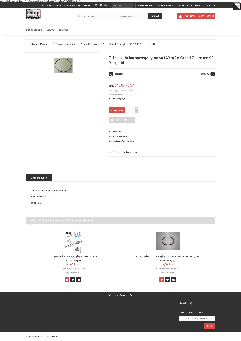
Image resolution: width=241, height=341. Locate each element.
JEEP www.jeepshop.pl (63, 44)
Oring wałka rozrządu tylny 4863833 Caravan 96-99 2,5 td (168, 256)
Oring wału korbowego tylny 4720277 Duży (73, 256)
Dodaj (209, 325)
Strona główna (34, 29)
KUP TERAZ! (117, 110)
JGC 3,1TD (135, 44)
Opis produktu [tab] (39, 177)
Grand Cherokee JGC (92, 44)
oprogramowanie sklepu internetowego (42, 336)
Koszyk (50, 29)
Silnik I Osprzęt (117, 44)
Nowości (63, 29)
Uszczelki (151, 44)
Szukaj (155, 16)
